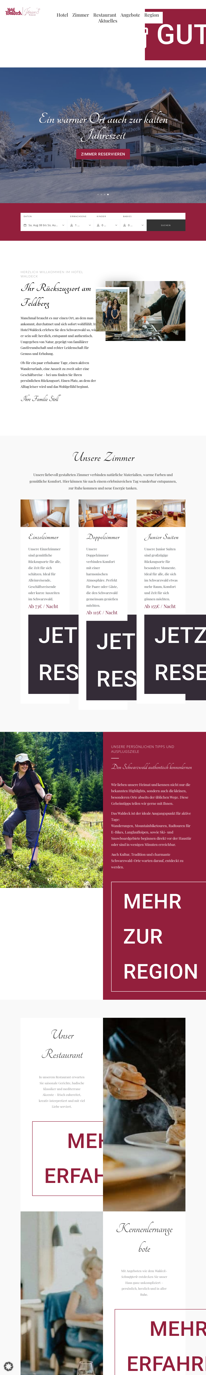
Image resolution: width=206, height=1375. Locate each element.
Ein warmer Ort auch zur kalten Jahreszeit (103, 127)
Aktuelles (107, 21)
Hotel (62, 15)
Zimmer (80, 15)
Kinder (101, 216)
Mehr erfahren (96, 1158)
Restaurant (104, 15)
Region (151, 15)
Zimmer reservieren (103, 154)
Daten (28, 216)
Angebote (130, 15)
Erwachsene (78, 216)
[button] (8, 1366)
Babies (127, 216)
